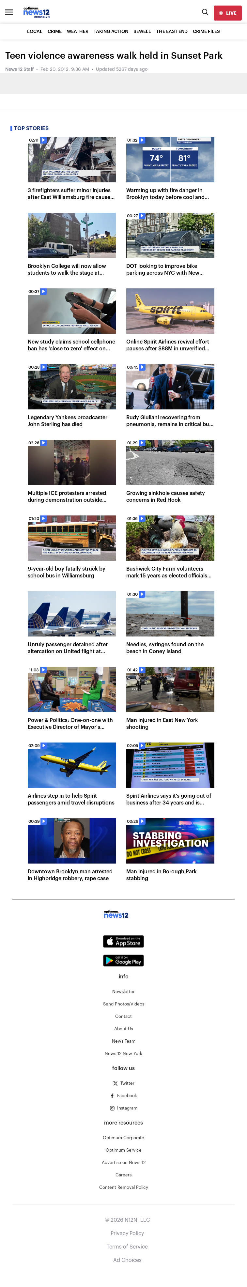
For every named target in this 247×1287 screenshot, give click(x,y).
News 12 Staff (19, 69)
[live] (228, 13)
